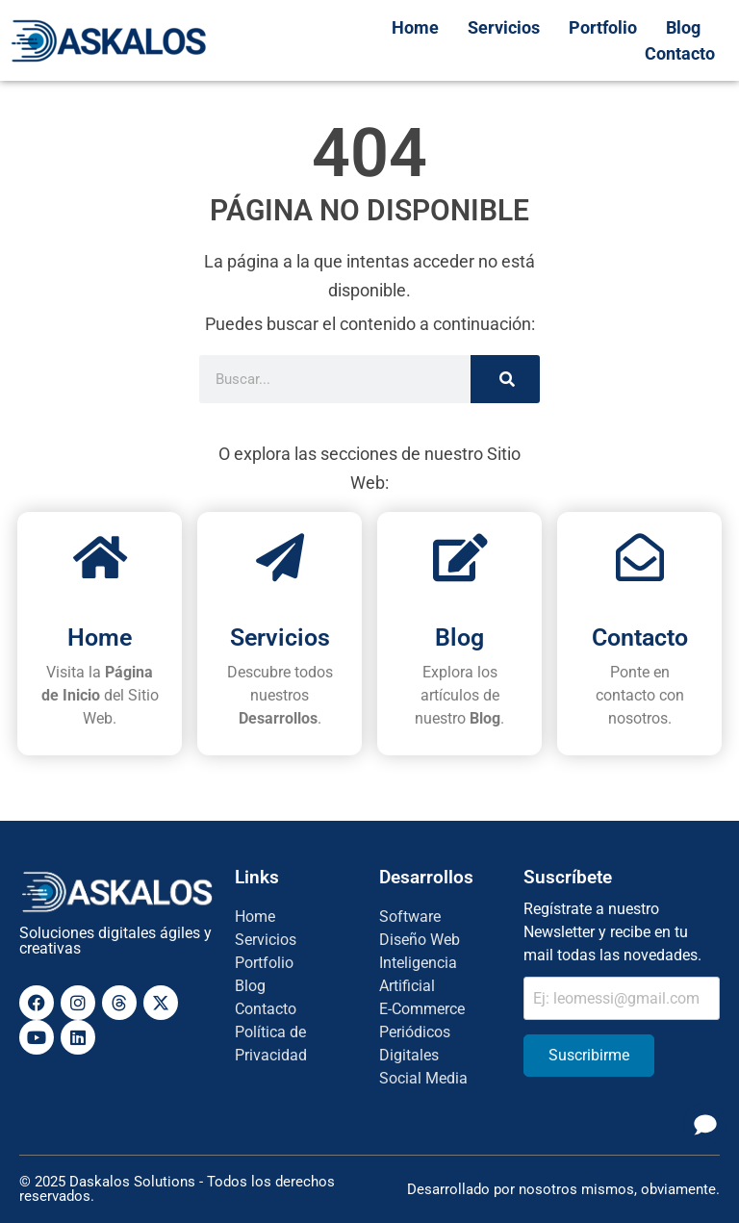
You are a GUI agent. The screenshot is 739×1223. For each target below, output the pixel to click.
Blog (459, 637)
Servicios (280, 637)
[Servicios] (280, 557)
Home (99, 637)
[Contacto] (640, 557)
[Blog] (460, 557)
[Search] (505, 379)
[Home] (100, 557)
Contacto (640, 637)
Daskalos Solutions (132, 1181)
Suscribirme (588, 1055)
